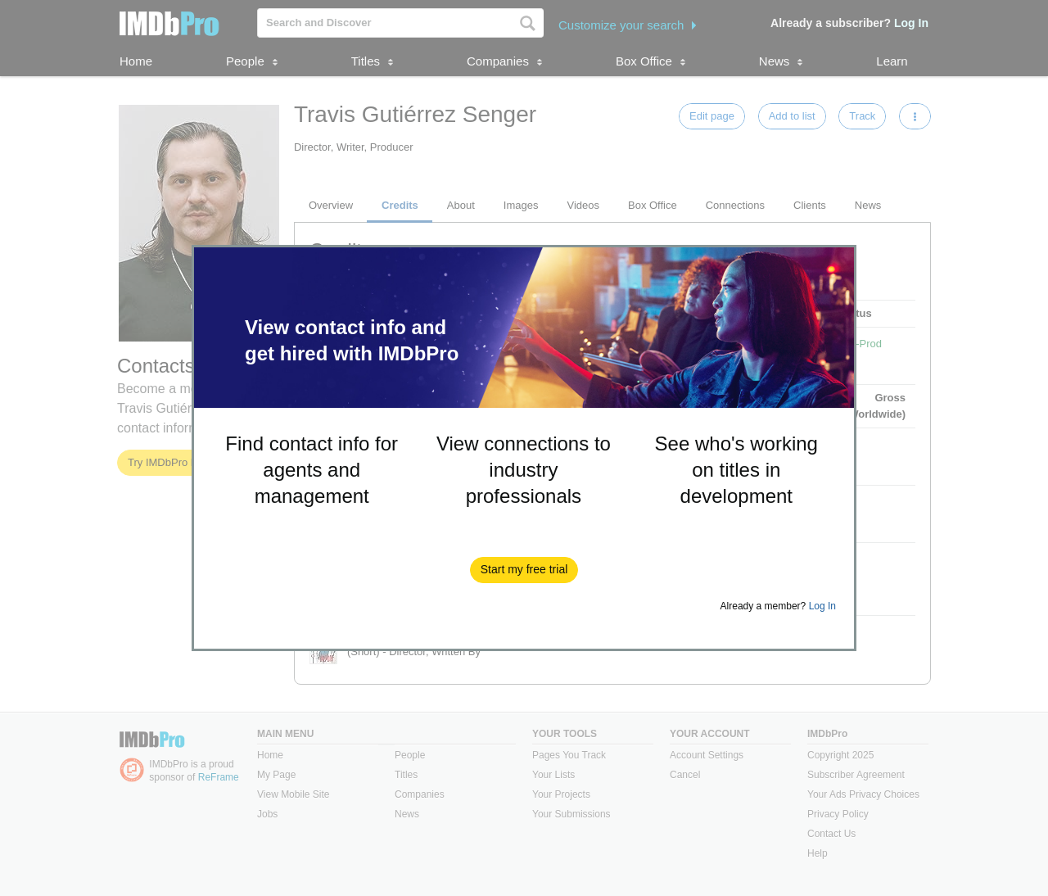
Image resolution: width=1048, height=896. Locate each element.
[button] (524, 570)
